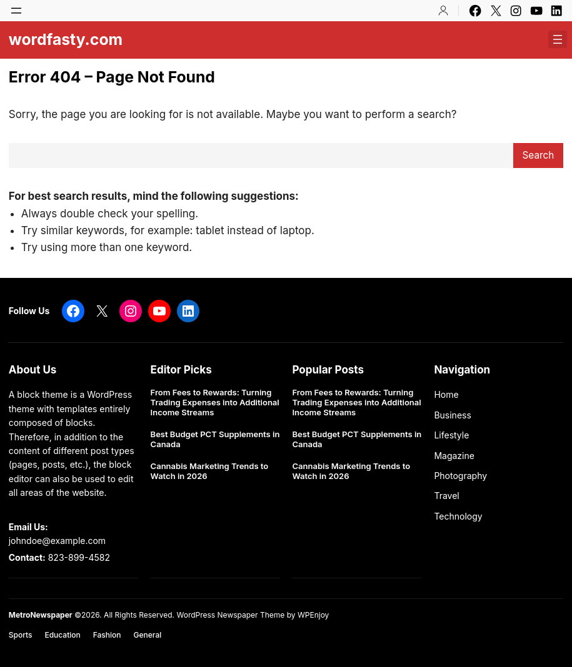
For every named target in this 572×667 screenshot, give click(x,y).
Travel (446, 495)
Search (538, 155)
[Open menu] (16, 10)
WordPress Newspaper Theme (230, 615)
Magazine (454, 455)
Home (446, 394)
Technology (458, 516)
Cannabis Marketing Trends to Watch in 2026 (210, 471)
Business (452, 415)
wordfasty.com (66, 39)
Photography (460, 475)
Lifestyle (451, 435)
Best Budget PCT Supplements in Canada (215, 439)
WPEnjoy (313, 615)
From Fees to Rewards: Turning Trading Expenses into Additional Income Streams (215, 402)
